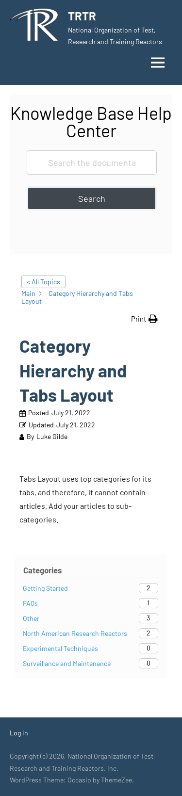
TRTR (82, 16)
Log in (19, 733)
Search (91, 198)
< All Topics (43, 281)
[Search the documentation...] (92, 162)
